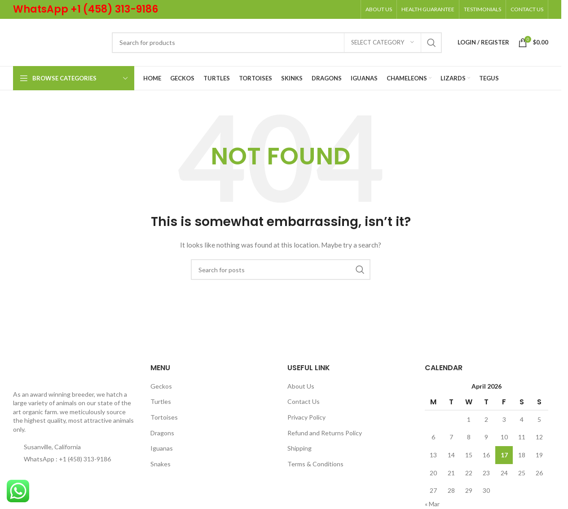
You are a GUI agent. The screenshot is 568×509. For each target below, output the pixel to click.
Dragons (162, 433)
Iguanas (161, 448)
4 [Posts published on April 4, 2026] (522, 419)
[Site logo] (58, 41)
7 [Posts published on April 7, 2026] (451, 437)
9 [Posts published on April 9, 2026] (486, 437)
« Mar (432, 504)
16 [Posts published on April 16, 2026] (486, 455)
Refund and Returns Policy (324, 433)
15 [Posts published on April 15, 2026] (468, 455)
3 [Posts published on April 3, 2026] (504, 419)
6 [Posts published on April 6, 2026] (433, 437)
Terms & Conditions (315, 464)
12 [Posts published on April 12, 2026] (539, 437)
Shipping (299, 448)
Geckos (161, 386)
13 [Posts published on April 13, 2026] (433, 455)
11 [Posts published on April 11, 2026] (521, 437)
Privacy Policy (306, 417)
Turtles (160, 401)
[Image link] (32, 373)
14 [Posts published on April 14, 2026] (451, 455)
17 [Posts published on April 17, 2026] (504, 455)
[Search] (277, 42)
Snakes (160, 464)
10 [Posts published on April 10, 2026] (504, 437)
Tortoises (164, 417)
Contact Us (303, 401)
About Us (300, 386)
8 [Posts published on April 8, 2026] (469, 437)
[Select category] (382, 42)
